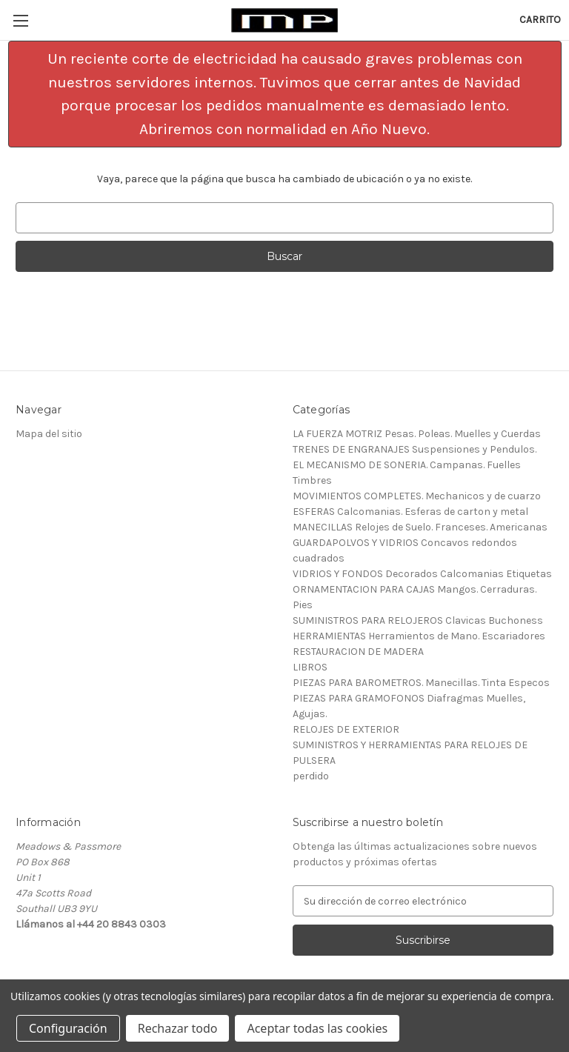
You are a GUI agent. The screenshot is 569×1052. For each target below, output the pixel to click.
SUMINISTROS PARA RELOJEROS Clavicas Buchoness (418, 620)
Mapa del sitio (49, 433)
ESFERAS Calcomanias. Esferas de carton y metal (410, 511)
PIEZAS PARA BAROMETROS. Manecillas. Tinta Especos (421, 682)
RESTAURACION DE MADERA (358, 651)
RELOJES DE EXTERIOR (346, 729)
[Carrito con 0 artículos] (540, 19)
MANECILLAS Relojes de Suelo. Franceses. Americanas (420, 527)
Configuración (68, 1028)
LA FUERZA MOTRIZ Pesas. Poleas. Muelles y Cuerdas (417, 433)
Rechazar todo (178, 1028)
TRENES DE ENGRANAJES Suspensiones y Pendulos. (414, 449)
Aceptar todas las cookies (317, 1028)
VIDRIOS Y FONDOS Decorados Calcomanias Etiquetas (422, 573)
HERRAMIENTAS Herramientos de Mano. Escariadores (419, 636)
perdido (311, 776)
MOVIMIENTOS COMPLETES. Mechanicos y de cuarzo (417, 496)
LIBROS (310, 667)
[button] (285, 94)
